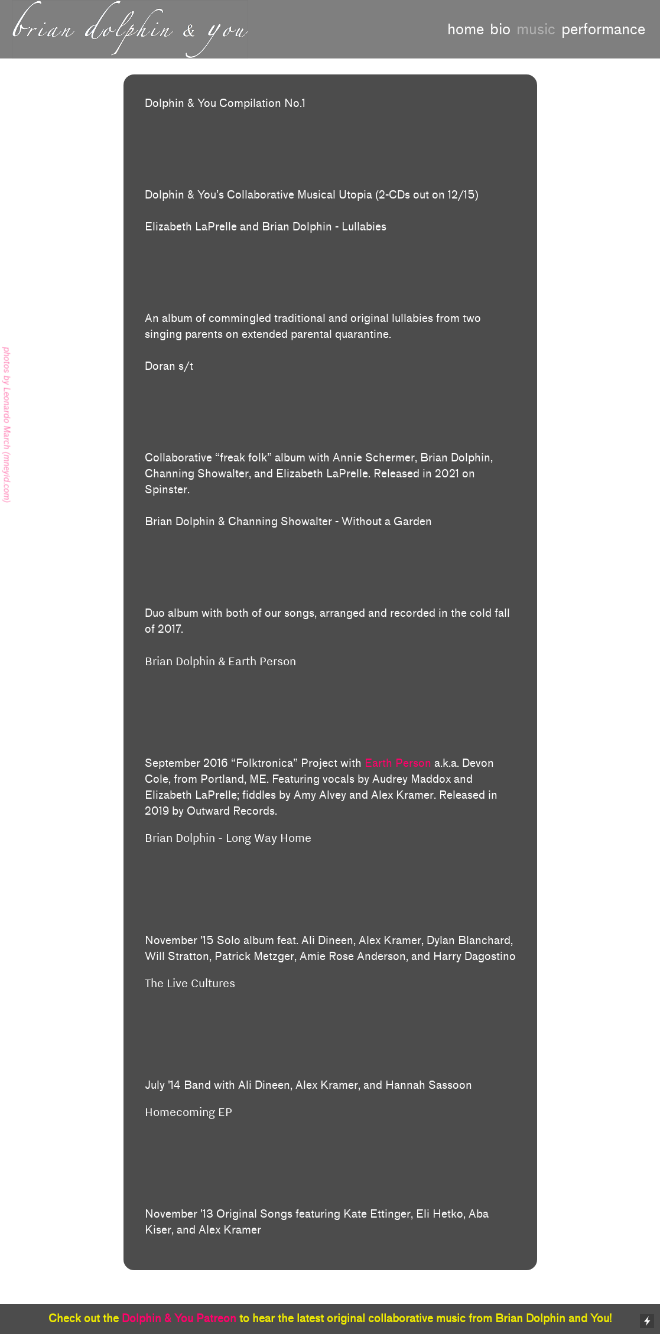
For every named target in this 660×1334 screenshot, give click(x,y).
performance (603, 29)
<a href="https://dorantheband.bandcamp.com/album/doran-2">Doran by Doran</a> (330, 410)
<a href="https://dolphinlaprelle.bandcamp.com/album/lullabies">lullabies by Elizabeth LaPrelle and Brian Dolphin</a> (330, 270)
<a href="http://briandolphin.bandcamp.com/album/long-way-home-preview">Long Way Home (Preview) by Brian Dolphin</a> (330, 901)
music (535, 29)
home (465, 29)
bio (500, 29)
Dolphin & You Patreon (179, 1318)
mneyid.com (7, 476)
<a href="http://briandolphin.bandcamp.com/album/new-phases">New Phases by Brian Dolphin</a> (330, 1175)
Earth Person (398, 763)
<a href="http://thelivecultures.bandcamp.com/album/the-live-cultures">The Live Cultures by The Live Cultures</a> (330, 1046)
